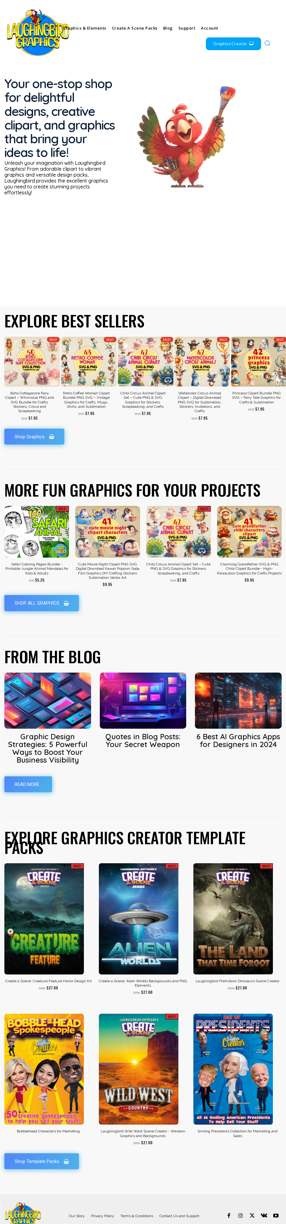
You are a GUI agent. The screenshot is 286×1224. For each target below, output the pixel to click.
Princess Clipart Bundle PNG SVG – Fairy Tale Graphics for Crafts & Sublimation (256, 376)
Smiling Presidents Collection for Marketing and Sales (237, 1109)
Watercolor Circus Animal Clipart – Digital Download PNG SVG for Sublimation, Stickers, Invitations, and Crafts (199, 381)
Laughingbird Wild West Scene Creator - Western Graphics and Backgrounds (143, 1109)
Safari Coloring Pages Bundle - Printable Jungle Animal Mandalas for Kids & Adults (36, 548)
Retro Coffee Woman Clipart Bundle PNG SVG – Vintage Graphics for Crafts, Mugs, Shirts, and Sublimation (86, 379)
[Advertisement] (143, 238)
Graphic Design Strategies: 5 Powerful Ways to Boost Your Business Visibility (47, 726)
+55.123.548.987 (269, 1219)
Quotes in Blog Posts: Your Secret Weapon (143, 719)
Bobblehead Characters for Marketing (48, 1107)
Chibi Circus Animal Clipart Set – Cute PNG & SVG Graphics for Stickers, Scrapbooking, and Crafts (143, 379)
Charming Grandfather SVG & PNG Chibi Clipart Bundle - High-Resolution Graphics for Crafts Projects (249, 548)
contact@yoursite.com (230, 1219)
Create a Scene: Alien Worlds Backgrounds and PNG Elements (143, 958)
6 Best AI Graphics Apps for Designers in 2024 (238, 719)
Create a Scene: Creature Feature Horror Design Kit (48, 956)
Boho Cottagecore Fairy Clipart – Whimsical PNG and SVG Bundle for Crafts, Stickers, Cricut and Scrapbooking (29, 381)
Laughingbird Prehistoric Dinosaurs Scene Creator (237, 956)
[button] (267, 43)
